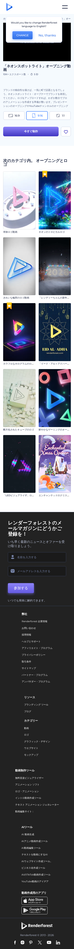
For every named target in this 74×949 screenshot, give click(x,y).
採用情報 (26, 634)
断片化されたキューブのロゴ (18, 429)
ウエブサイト (31, 748)
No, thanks (47, 35)
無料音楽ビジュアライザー (29, 777)
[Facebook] (15, 943)
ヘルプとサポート (31, 641)
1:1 (60, 115)
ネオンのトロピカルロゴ (52, 231)
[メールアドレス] (37, 571)
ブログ (27, 711)
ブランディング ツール (36, 704)
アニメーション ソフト (27, 784)
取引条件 (26, 661)
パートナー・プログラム (35, 674)
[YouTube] (49, 943)
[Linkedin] (58, 943)
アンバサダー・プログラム (36, 681)
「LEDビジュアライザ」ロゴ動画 (21, 495)
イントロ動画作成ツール (28, 797)
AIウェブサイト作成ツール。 (37, 861)
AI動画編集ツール (31, 847)
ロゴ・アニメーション (27, 791)
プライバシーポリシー (33, 654)
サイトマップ (29, 668)
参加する (21, 588)
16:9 (14, 115)
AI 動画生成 (28, 834)
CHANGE (22, 35)
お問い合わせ (29, 628)
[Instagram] (22, 943)
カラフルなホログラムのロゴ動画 (21, 363)
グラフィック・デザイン (37, 741)
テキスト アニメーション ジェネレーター (37, 804)
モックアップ (31, 754)
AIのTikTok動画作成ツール (36, 874)
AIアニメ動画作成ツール (35, 841)
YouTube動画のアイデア (35, 881)
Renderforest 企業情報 (34, 621)
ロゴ (26, 734)
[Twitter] (39, 943)
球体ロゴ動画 (10, 231)
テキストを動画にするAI (35, 854)
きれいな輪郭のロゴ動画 (16, 297)
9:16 (37, 115)
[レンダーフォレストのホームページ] (9, 7)
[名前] (37, 557)
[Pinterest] (31, 943)
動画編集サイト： (24, 811)
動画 (26, 728)
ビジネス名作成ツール (33, 867)
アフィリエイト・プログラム (37, 647)
